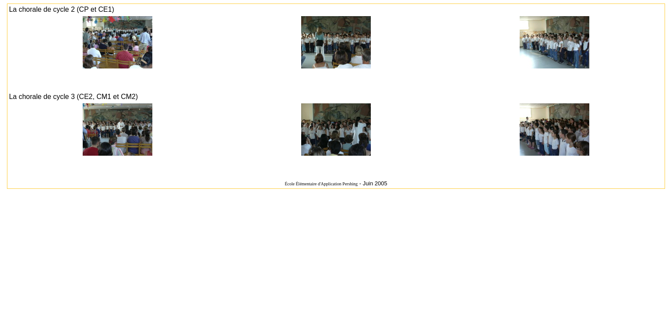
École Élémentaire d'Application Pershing (321, 183)
